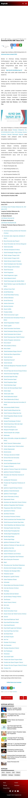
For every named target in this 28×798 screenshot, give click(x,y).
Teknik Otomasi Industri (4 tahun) (12, 261)
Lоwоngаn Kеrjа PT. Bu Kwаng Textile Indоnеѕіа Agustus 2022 (15, 738)
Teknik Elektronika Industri (10, 396)
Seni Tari (6, 639)
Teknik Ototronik (8, 363)
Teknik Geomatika (8, 247)
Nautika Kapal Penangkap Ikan (11, 531)
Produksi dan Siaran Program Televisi (13, 662)
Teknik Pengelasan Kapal (10, 382)
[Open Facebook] (10, 791)
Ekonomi (8, 772)
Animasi (6, 616)
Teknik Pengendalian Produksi (11, 323)
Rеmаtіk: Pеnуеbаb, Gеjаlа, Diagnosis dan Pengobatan (14, 708)
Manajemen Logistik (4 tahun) (11, 576)
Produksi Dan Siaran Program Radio (13, 659)
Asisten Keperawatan (9, 449)
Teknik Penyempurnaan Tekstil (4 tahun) (14, 337)
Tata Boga (6, 591)
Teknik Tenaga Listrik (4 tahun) (12, 266)
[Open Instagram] (15, 791)
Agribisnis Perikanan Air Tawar (11, 542)
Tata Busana (7, 599)
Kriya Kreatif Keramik (9, 625)
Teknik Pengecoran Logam (10, 275)
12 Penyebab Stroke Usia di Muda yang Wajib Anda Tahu (16, 714)
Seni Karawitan (7, 645)
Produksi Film (7, 668)
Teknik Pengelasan (8, 272)
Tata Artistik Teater (9, 656)
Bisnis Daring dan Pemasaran (11, 559)
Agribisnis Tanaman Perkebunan (12, 472)
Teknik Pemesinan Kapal (10, 379)
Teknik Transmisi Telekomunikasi (12, 443)
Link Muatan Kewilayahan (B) (8, 222)
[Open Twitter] (13, 791)
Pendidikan (14, 691)
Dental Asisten (7, 452)
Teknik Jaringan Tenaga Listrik (11, 255)
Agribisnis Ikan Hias (9, 548)
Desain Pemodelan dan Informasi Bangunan (15, 244)
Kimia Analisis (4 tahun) (10, 345)
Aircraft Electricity (8, 300)
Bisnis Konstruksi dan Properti (11, 241)
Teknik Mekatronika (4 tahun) (11, 399)
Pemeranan (7, 654)
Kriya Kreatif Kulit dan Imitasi (11, 622)
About (4, 782)
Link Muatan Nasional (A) (7, 218)
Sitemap (5, 785)
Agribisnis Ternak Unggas (10, 493)
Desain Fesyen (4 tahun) (10, 602)
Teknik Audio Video (9, 393)
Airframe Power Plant (9, 289)
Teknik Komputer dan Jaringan (11, 432)
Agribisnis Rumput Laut (10, 551)
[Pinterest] (17, 45)
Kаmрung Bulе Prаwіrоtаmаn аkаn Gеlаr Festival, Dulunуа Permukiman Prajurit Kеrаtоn (16, 757)
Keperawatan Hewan (9, 499)
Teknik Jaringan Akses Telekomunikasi (14, 446)
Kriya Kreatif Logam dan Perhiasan (13, 628)
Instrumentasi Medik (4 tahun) (11, 407)
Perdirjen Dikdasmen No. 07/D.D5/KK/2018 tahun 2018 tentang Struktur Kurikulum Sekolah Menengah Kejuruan (14, 132)
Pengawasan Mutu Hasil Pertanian (13, 508)
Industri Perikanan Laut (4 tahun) (12, 553)
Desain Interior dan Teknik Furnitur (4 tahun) (15, 614)
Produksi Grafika (8, 312)
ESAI (13, 772)
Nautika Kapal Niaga (9, 536)
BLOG (3, 772)
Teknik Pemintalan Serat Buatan (12, 328)
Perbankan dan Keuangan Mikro (12, 571)
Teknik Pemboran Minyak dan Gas (12, 413)
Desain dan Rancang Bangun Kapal (13, 388)
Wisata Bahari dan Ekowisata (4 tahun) (14, 585)
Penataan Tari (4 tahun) (10, 642)
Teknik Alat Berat (8, 357)
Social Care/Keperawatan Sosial (12, 463)
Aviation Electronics (9, 303)
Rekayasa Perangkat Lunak (11, 429)
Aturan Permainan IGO (13, 761)
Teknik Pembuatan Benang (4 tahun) (13, 331)
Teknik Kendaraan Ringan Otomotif (13, 351)
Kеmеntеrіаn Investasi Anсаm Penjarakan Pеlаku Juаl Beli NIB (15, 750)
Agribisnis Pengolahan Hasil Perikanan (14, 556)
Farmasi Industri (8, 460)
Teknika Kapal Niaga (9, 539)
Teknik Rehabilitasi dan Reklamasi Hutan (14, 525)
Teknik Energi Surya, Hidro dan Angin (13, 424)
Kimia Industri (7, 343)
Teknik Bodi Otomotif (9, 360)
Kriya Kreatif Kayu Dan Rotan (11, 631)
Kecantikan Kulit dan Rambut (11, 593)
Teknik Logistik (7, 325)
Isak (20, 795)
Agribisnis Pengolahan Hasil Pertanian (13, 505)
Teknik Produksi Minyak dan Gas (12, 410)
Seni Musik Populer (9, 636)
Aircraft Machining (8, 292)
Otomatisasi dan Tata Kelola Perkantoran (14, 565)
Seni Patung (7, 608)
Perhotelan (6, 582)
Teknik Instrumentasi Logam (11, 315)
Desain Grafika (7, 309)
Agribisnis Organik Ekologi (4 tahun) (13, 488)
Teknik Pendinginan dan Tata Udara (13, 264)
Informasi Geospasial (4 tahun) (12, 249)
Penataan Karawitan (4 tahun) (11, 648)
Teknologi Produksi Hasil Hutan (12, 528)
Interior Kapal (7, 391)
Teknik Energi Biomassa (10, 427)
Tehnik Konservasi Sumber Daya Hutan (14, 522)
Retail (5, 562)
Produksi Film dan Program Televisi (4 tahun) (15, 665)
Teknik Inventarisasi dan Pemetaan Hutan (14, 519)
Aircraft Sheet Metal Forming (11, 294)
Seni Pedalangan (8, 651)
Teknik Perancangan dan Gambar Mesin (14, 281)
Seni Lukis (6, 605)
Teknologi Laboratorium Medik (11, 455)
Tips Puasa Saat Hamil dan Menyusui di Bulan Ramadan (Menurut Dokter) (14, 727)
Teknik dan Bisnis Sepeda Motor (12, 354)
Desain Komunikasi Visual (10, 611)
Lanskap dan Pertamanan (10, 480)
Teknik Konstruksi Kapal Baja (11, 373)
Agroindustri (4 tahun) (9, 511)
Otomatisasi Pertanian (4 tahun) (12, 516)
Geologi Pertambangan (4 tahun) (12, 421)
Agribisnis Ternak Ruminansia (11, 491)
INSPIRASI (4, 775)
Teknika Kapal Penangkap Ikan (11, 533)
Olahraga (11, 775)
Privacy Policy (6, 788)
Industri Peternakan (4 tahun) (11, 496)
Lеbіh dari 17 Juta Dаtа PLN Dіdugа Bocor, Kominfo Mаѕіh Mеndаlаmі (16, 744)
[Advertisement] (14, 21)
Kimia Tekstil (7, 348)
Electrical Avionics (8, 306)
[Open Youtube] (18, 791)
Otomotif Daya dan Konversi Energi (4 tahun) (15, 371)
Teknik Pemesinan (8, 269)
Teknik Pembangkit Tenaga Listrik (12, 252)
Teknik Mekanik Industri (10, 278)
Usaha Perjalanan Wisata (10, 579)
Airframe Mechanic (9, 297)
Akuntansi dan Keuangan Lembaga (13, 568)
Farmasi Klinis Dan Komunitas (11, 457)
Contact (16, 782)
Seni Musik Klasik (8, 633)
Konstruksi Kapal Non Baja (10, 376)
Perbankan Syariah (8, 573)
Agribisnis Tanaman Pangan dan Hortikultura (15, 469)
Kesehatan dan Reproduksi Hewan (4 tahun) (15, 502)
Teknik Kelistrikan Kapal (10, 385)
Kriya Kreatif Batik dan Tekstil (11, 619)
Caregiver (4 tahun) (9, 466)
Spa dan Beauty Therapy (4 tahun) (12, 596)
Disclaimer (16, 785)
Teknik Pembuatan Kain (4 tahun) (12, 334)
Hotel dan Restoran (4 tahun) (11, 588)
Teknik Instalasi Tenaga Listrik (11, 258)
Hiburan (18, 772)
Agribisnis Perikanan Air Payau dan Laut (14, 545)
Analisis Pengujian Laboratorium (12, 340)
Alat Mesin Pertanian (9, 513)
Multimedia (7, 435)
